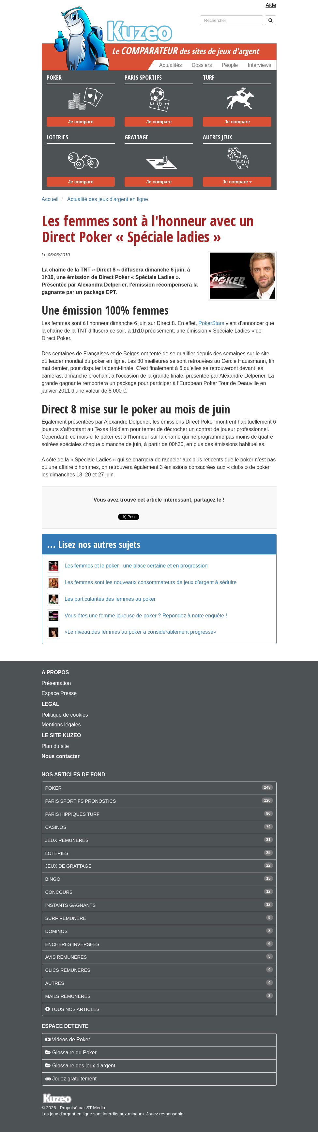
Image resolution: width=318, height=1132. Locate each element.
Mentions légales (61, 724)
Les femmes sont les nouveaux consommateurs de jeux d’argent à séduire (150, 582)
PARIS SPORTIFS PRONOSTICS (80, 801)
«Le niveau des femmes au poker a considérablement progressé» (140, 632)
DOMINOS (56, 931)
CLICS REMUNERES (67, 970)
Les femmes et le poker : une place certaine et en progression (136, 565)
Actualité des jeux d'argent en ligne (107, 199)
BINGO (52, 879)
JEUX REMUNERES (67, 840)
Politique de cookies (65, 715)
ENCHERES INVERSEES (72, 944)
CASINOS (56, 827)
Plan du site (55, 746)
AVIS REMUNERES (66, 957)
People (230, 65)
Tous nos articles (75, 1009)
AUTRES (54, 983)
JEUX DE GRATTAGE (68, 866)
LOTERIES (56, 853)
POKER (53, 788)
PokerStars (211, 323)
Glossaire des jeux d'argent (83, 1065)
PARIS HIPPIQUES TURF (72, 814)
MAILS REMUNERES (68, 996)
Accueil (50, 199)
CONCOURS (59, 892)
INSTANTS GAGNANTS (70, 905)
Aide (270, 5)
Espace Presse (59, 693)
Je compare (81, 121)
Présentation (56, 683)
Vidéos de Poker (71, 1039)
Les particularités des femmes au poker (110, 599)
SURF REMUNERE (65, 918)
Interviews (259, 65)
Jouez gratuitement (74, 1078)
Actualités (170, 65)
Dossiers (201, 65)
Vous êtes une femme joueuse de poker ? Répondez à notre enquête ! (146, 615)
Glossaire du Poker (74, 1052)
